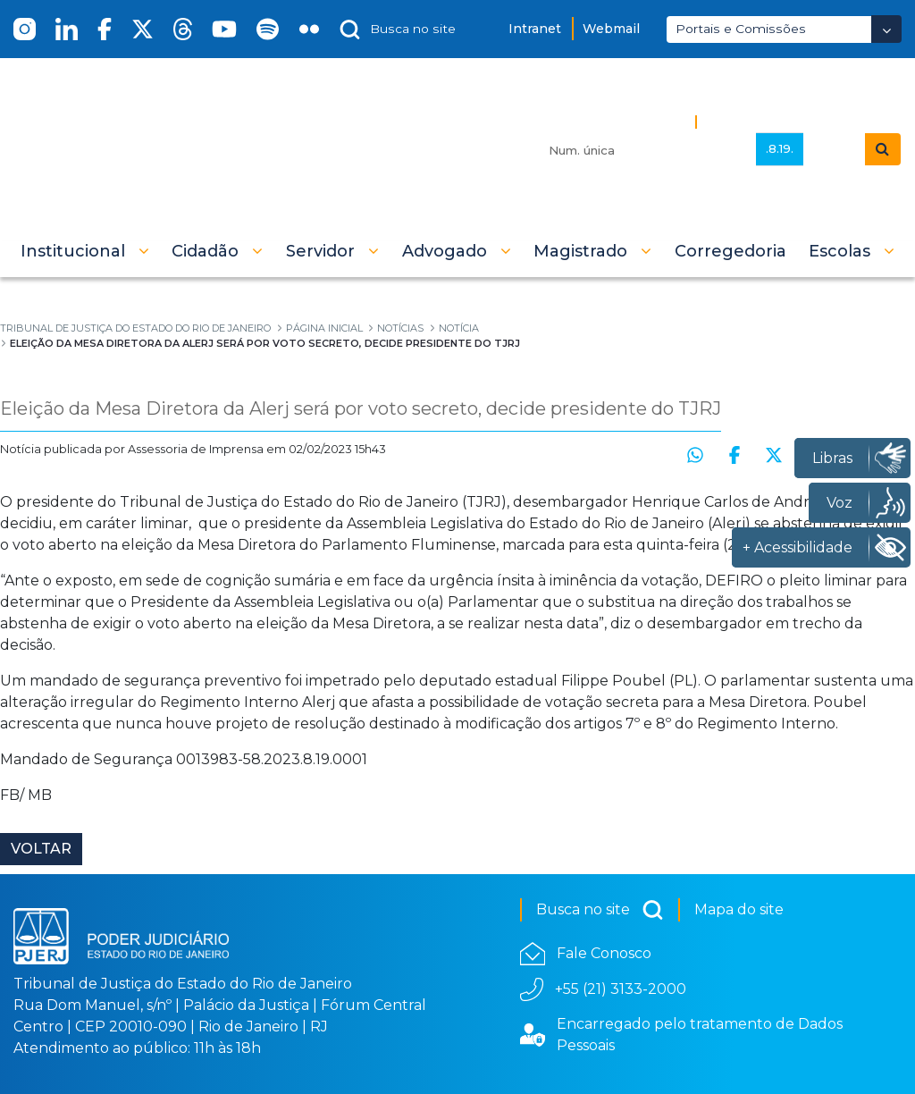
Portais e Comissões (741, 28)
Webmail (611, 28)
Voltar (41, 848)
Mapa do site (739, 909)
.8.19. (779, 148)
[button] (85, 251)
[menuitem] (730, 251)
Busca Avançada (765, 121)
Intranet (534, 28)
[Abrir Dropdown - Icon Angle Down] (886, 29)
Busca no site (600, 909)
